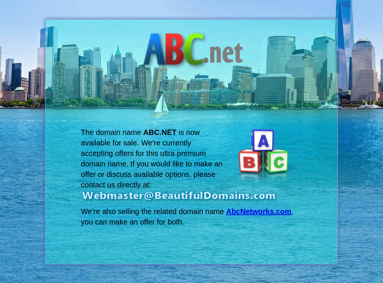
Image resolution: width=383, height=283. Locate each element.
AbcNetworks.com (258, 211)
